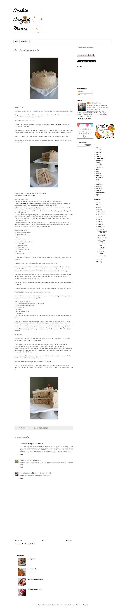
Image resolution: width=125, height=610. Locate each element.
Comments (82, 94)
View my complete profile (84, 118)
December (101, 212)
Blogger (85, 605)
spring (97, 190)
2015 (98, 202)
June (99, 217)
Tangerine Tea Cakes (101, 252)
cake (97, 154)
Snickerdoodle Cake (101, 244)
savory (98, 186)
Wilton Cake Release (25, 203)
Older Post (69, 541)
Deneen (22, 460)
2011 (98, 259)
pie (97, 182)
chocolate (98, 160)
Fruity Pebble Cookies (101, 240)
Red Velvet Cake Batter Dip (102, 231)
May (99, 219)
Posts (80, 91)
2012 (98, 209)
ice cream (98, 177)
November (101, 214)
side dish (98, 188)
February (100, 226)
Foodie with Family (55, 124)
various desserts (100, 192)
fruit (97, 173)
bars (97, 148)
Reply (21, 454)
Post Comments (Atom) (28, 544)
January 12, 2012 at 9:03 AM (35, 444)
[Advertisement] (43, 524)
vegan (97, 195)
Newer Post (18, 541)
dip (97, 169)
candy (97, 156)
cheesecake (99, 158)
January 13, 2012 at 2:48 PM (33, 460)
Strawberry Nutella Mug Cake (35, 579)
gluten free (99, 175)
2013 (98, 207)
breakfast (98, 152)
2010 (98, 262)
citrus (97, 163)
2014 (98, 205)
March (100, 224)
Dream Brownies (102, 256)
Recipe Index (24, 41)
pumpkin (98, 184)
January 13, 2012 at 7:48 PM (43, 473)
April (99, 221)
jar (96, 180)
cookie (98, 165)
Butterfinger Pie (102, 235)
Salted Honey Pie (31, 569)
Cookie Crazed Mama (21, 20)
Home (16, 41)
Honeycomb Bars (102, 237)
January (100, 229)
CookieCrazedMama (26, 473)
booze (97, 150)
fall (97, 171)
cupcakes (98, 167)
